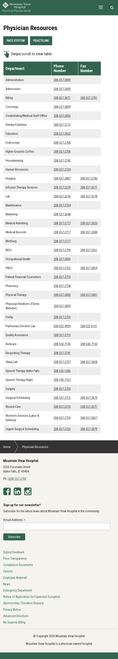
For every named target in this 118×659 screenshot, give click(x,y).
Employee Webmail (15, 577)
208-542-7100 (62, 344)
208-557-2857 (88, 418)
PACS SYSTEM (16, 40)
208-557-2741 (62, 353)
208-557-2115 (62, 124)
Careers (8, 571)
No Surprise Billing (14, 622)
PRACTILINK (41, 40)
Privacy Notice (12, 609)
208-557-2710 (62, 277)
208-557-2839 (62, 306)
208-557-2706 (62, 151)
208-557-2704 (62, 205)
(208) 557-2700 (17, 479)
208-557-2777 (62, 223)
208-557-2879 (88, 398)
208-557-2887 (62, 178)
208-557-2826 (62, 116)
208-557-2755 (62, 317)
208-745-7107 (62, 380)
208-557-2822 (62, 133)
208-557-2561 (88, 250)
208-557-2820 (88, 223)
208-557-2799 (62, 250)
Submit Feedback (13, 552)
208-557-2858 (88, 362)
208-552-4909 (62, 326)
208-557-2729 (62, 418)
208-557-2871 (62, 98)
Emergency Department (17, 590)
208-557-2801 (88, 295)
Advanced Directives (15, 616)
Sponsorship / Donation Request (23, 603)
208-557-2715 (62, 398)
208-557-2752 (62, 268)
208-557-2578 (88, 196)
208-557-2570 (62, 187)
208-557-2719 (62, 335)
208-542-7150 (88, 344)
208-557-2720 (62, 389)
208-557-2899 (62, 80)
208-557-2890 (62, 259)
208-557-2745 (62, 160)
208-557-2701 (88, 98)
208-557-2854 (88, 268)
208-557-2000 (62, 89)
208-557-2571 (88, 187)
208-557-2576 (62, 196)
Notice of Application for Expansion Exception (31, 596)
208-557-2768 (62, 142)
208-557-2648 (62, 214)
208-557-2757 (62, 362)
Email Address (14, 520)
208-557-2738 (62, 286)
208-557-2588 (88, 232)
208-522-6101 (88, 326)
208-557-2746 (88, 178)
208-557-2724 (62, 169)
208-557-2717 (62, 232)
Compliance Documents (18, 565)
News (6, 584)
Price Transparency (15, 558)
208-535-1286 (62, 371)
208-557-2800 (62, 295)
